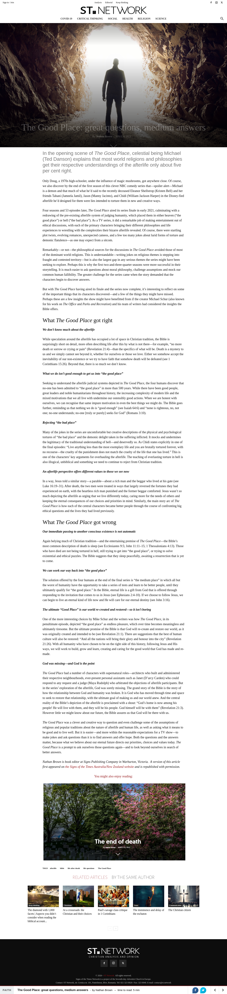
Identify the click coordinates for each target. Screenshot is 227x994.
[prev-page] (110, 928)
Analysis (98, 2)
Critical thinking (90, 18)
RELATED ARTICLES (90, 877)
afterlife (53, 868)
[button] (222, 19)
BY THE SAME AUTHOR (133, 877)
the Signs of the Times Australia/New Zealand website (99, 767)
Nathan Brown (104, 136)
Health (127, 18)
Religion (144, 18)
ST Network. (109, 975)
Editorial (109, 2)
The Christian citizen (179, 910)
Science (160, 18)
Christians (68, 905)
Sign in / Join (8, 2)
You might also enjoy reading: (113, 776)
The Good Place (104, 868)
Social (112, 18)
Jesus (101, 905)
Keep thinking (122, 2)
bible (62, 868)
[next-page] (116, 928)
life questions (88, 868)
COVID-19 (66, 18)
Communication (175, 905)
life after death (74, 868)
